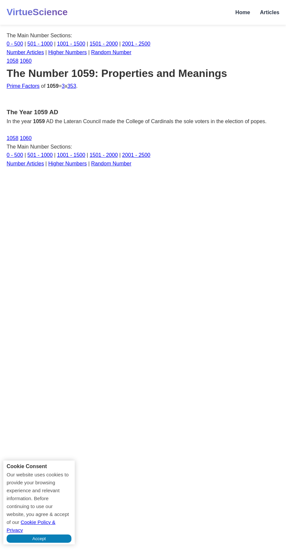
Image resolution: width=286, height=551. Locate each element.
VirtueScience (37, 12)
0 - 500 (15, 44)
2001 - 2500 (136, 44)
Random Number (111, 52)
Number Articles (25, 52)
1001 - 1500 (71, 44)
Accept (39, 538)
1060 (26, 61)
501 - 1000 (40, 44)
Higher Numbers (67, 52)
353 (71, 86)
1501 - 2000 (104, 44)
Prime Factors (23, 86)
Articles (269, 12)
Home (242, 12)
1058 (13, 61)
